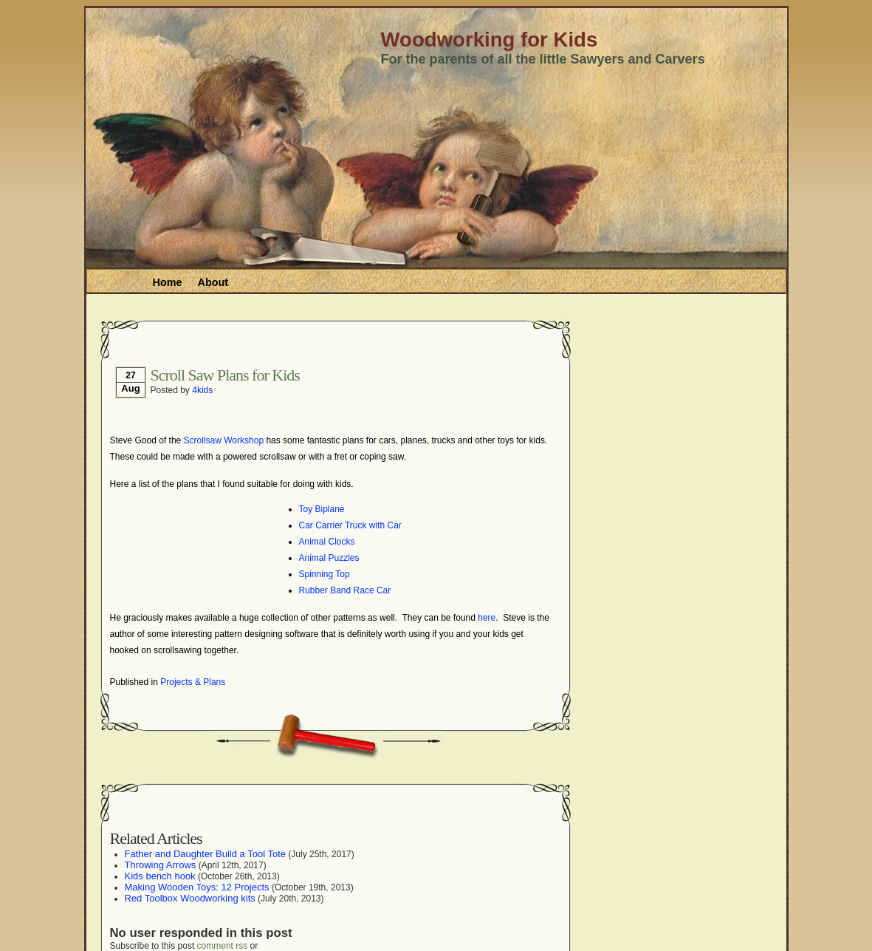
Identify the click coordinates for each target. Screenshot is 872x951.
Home (167, 282)
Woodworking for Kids (489, 39)
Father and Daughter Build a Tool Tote (205, 853)
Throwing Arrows (160, 864)
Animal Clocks (327, 541)
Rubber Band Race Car (345, 590)
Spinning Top (324, 574)
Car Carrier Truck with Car (350, 525)
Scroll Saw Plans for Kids (225, 375)
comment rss (222, 946)
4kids (202, 390)
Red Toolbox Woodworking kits (190, 898)
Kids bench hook (160, 876)
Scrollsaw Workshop (224, 440)
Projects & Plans (192, 682)
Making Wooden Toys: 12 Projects (197, 887)
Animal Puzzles (329, 558)
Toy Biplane (322, 509)
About (212, 282)
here (486, 618)
